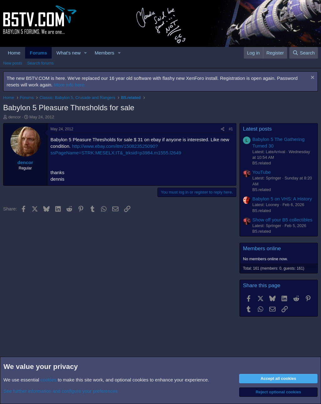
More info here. (70, 84)
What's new (68, 52)
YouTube (261, 172)
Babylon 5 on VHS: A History (282, 198)
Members (104, 52)
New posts (12, 63)
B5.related (261, 163)
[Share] (222, 129)
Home (14, 52)
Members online (262, 248)
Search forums (40, 63)
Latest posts (257, 129)
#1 (231, 129)
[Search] (303, 53)
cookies (48, 379)
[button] (85, 53)
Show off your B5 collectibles (282, 219)
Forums (38, 52)
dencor (14, 117)
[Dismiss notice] (311, 78)
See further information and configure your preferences (60, 391)
